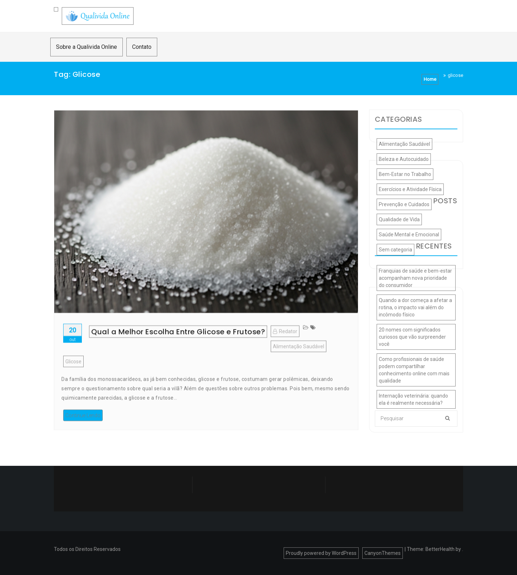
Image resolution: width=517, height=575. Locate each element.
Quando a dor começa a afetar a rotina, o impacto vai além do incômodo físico (415, 307)
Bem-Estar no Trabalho (405, 174)
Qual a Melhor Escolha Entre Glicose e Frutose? (178, 345)
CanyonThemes (382, 553)
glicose (73, 375)
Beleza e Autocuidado (404, 159)
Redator (285, 345)
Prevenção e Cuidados (404, 204)
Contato (142, 46)
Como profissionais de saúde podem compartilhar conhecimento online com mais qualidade (414, 370)
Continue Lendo (83, 429)
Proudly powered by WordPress (321, 553)
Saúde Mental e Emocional (409, 234)
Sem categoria (395, 249)
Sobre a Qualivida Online (86, 46)
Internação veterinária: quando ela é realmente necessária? (413, 399)
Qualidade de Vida (399, 219)
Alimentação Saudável (298, 360)
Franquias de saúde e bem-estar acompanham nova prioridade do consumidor (415, 278)
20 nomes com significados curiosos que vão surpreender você (412, 337)
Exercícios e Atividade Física (410, 189)
